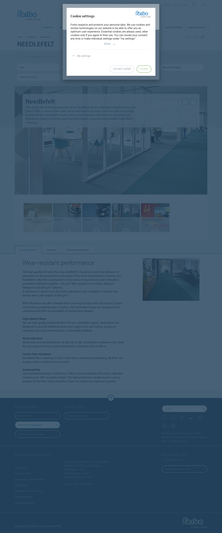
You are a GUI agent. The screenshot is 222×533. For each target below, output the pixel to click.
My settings (81, 55)
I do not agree (122, 68)
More (110, 44)
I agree (144, 68)
